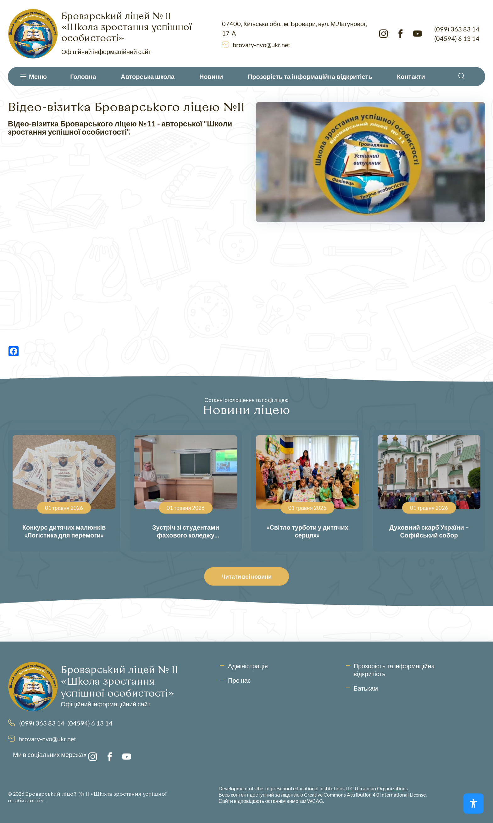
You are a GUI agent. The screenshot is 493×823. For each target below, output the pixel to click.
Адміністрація (248, 666)
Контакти (411, 76)
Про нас (239, 680)
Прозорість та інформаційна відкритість (310, 76)
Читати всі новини (248, 576)
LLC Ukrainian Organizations (377, 788)
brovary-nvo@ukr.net (261, 44)
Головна (83, 76)
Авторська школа (147, 76)
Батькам (366, 688)
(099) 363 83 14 (456, 29)
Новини (211, 76)
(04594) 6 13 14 (456, 38)
